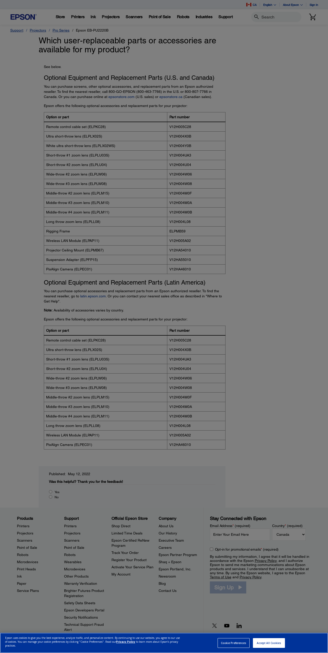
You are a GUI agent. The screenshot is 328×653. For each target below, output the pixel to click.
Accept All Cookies (269, 643)
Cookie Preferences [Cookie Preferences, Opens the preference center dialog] (234, 643)
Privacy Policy (125, 642)
